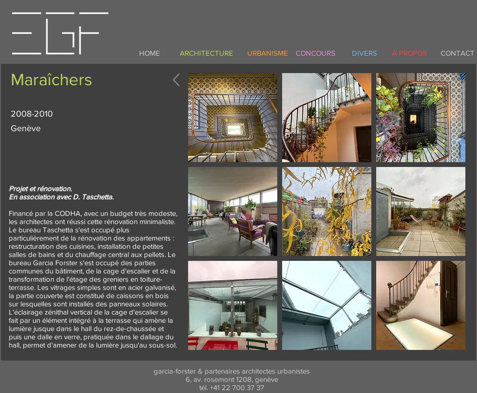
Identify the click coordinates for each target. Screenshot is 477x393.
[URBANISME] (267, 53)
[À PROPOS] (409, 53)
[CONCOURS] (315, 53)
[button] (232, 117)
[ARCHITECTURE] (206, 53)
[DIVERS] (364, 53)
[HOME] (149, 53)
